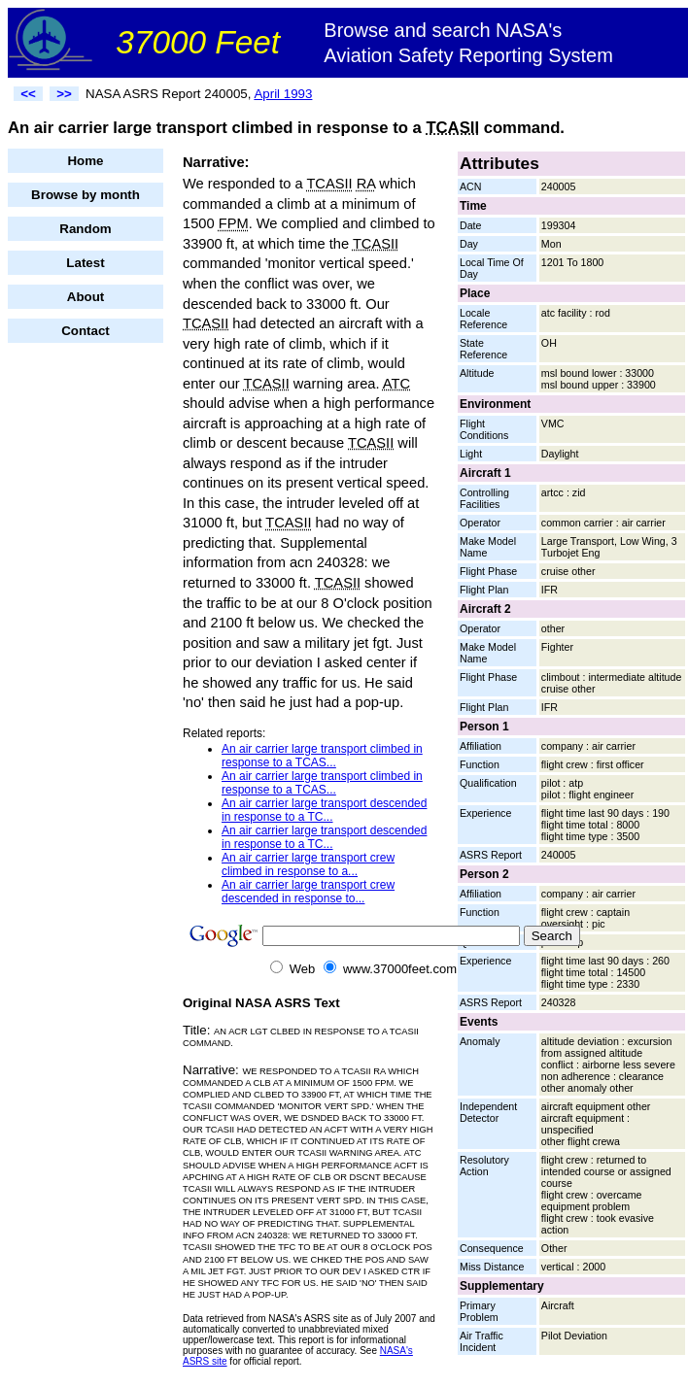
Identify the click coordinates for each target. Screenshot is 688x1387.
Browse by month (85, 194)
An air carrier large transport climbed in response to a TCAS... (322, 755)
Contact (85, 330)
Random (85, 228)
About (86, 296)
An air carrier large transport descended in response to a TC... (324, 810)
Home (85, 160)
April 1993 (283, 93)
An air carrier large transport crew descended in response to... (308, 891)
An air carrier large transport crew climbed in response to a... (308, 864)
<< (28, 93)
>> (64, 93)
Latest (85, 262)
